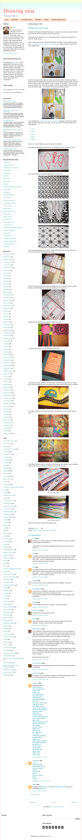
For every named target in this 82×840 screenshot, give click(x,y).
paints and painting (51, 530)
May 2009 (6, 431)
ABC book (6, 446)
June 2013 (6, 346)
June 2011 (6, 411)
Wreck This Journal (8, 672)
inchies (5, 566)
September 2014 (7, 305)
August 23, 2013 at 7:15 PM (40, 659)
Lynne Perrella (7, 206)
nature (5, 598)
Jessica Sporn (7, 197)
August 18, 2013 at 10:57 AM (40, 615)
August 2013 (6, 341)
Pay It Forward (7, 612)
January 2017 (7, 256)
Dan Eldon (6, 176)
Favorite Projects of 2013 (10, 148)
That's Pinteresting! (8, 647)
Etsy (4, 530)
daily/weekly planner (8, 511)
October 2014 (7, 303)
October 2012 (7, 368)
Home (6, 19)
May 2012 (6, 382)
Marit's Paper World (8, 211)
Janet (34, 538)
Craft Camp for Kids (8, 500)
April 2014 (6, 319)
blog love (5, 471)
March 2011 (6, 420)
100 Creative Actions (26, 19)
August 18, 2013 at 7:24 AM (40, 598)
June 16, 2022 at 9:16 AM (39, 791)
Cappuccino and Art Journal (11, 167)
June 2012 (6, 379)
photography (6, 615)
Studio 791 (6, 645)
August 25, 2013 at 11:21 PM (40, 679)
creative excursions (8, 506)
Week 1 (33, 129)
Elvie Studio (6, 181)
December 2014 (7, 300)
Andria (14, 27)
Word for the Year (8, 669)
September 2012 (7, 371)
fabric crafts (6, 533)
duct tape (5, 522)
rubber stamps (7, 634)
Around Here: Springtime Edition (12, 140)
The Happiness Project (9, 238)
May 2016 (6, 278)
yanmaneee (35, 760)
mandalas (6, 593)
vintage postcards (8, 655)
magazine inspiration (9, 585)
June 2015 (6, 284)
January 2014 (7, 327)
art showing (6, 457)
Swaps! (46, 19)
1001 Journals (7, 443)
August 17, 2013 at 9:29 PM (40, 577)
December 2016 (7, 259)
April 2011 (6, 417)
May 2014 (6, 316)
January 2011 (7, 425)
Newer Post (33, 802)
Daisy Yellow (6, 173)
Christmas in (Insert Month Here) (12, 487)
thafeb (34, 784)
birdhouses (6, 468)
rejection (5, 631)
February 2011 (7, 422)
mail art (5, 587)
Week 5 (33, 139)
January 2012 (7, 392)
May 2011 (6, 414)
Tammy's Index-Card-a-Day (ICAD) (49, 121)
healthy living (6, 555)
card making (6, 484)
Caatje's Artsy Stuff (8, 165)
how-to (5, 560)
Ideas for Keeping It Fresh (58, 19)
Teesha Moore (7, 235)
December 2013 (7, 330)
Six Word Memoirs (8, 120)
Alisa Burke (6, 162)
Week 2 (33, 131)
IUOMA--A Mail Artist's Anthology (12, 187)
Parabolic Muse (36, 629)
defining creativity (8, 517)
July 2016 (6, 273)
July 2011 (6, 409)
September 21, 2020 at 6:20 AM (41, 781)
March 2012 (6, 387)
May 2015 (6, 286)
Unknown (35, 683)
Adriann (34, 580)
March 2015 (6, 292)
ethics (5, 528)
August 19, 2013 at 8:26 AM (40, 625)
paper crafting (7, 609)
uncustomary (36, 673)
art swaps (6, 462)
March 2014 (6, 322)
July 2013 (6, 343)
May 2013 (6, 349)
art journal (6, 452)
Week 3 (33, 134)
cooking (5, 498)
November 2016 (7, 262)
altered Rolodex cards (9, 449)
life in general (7, 579)
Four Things (6, 541)
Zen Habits (6, 246)
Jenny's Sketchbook (8, 195)
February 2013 (7, 357)
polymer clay (6, 617)
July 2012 (6, 376)
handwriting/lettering (8, 549)
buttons (5, 481)
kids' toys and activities (9, 577)
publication (6, 626)
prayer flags (6, 620)
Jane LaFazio (36, 610)
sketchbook (6, 642)
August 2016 (6, 270)
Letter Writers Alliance (9, 203)
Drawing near (19, 11)
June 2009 (6, 428)
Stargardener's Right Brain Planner (13, 227)
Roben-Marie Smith (8, 222)
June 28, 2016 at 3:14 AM (39, 757)
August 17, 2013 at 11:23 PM (40, 585)
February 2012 (7, 390)
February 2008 (7, 433)
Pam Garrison (7, 219)
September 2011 (7, 403)
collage (34, 530)
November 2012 (7, 365)
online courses (7, 601)
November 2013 (7, 333)
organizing (6, 604)
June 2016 (6, 275)
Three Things (7, 650)
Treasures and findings (9, 653)
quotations (6, 628)
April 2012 (6, 384)
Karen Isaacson (37, 663)
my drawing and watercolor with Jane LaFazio (43, 44)
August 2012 (6, 373)
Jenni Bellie (6, 192)
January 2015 (7, 297)
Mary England (7, 214)
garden (5, 544)
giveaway (5, 547)
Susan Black (6, 233)
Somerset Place (7, 225)
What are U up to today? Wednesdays (13, 658)
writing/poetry (7, 675)
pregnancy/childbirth (8, 623)
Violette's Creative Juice (9, 241)
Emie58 (34, 602)
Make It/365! (15, 19)
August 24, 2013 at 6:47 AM (40, 669)
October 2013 (7, 335)
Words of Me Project (9, 244)
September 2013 (7, 338)
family (5, 536)
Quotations (38, 19)
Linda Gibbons (36, 589)
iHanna (5, 184)
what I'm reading (7, 662)
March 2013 (6, 354)
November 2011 (7, 398)
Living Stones (15, 62)
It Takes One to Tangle (9, 101)
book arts (5, 473)
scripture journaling (8, 636)
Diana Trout (6, 178)
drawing (39, 530)
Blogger (49, 836)
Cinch (4, 490)
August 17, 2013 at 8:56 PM (40, 550)
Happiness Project (8, 552)
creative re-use (7, 509)
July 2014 (6, 311)
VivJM (34, 619)
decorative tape (7, 514)
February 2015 (7, 295)
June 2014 (6, 314)
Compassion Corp (8, 495)
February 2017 (7, 254)
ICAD (43, 530)
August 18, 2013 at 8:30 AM (40, 607)
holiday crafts (7, 558)
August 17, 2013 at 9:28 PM (40, 563)
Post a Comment (35, 794)
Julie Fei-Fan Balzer (8, 200)
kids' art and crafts (8, 574)
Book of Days (7, 479)
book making (6, 476)
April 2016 (6, 281)
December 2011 (7, 395)
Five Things (6, 539)
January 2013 (7, 360)
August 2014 (6, 308)
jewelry (5, 571)
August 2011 (6, 406)
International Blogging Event (11, 568)
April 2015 (6, 289)
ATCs (4, 465)
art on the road (7, 454)
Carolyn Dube (7, 170)
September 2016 (7, 267)
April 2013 (6, 352)
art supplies (6, 460)
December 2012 (7, 363)
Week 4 (33, 137)
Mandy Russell (7, 208)
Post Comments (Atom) (57, 806)
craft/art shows (7, 503)
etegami (5, 525)
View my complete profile (10, 53)
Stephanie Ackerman (9, 230)
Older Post (74, 802)
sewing (5, 639)
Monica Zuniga (7, 216)
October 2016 (7, 265)
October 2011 (7, 401)
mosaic (5, 596)
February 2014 (7, 324)
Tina (33, 553)
